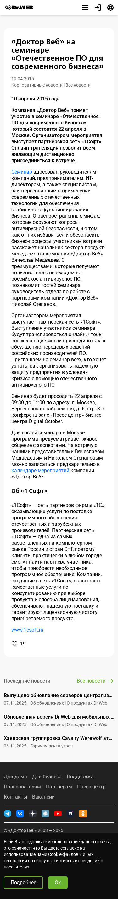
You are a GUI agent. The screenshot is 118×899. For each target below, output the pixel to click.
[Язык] (110, 7)
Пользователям (22, 786)
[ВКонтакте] (20, 813)
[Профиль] (98, 7)
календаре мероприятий (40, 470)
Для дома (15, 776)
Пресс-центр (91, 786)
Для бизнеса (47, 776)
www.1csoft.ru (27, 630)
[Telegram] (7, 813)
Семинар (21, 172)
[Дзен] (33, 813)
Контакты (15, 796)
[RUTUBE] (70, 813)
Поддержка (80, 776)
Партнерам (59, 786)
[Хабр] (45, 813)
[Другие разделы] (85, 7)
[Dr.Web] (19, 7)
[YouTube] (58, 813)
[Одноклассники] (83, 813)
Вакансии (43, 796)
